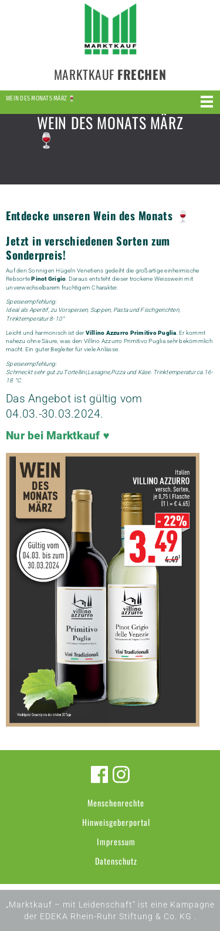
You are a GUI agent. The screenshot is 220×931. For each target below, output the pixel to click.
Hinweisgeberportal (116, 822)
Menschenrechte (115, 802)
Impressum (116, 841)
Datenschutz (116, 861)
